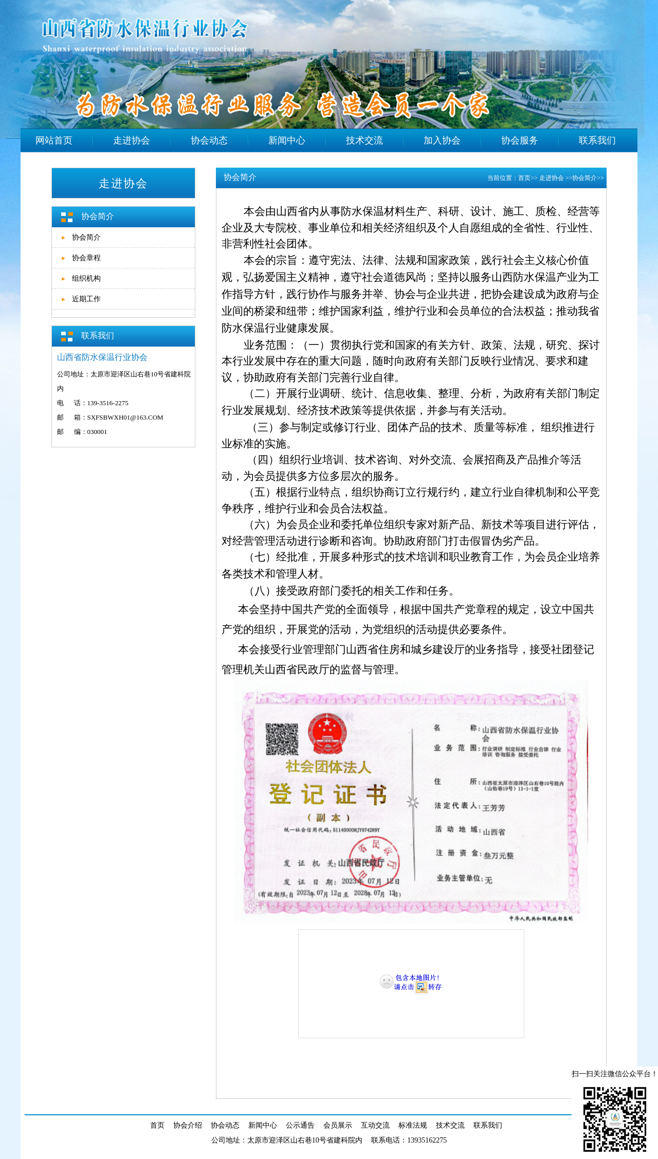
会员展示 (337, 1125)
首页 (524, 178)
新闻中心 (262, 1125)
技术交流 (450, 1125)
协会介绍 (187, 1125)
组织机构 (86, 278)
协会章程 (86, 258)
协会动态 (225, 1125)
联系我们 (487, 1125)
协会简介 (86, 237)
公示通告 (300, 1125)
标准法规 (412, 1125)
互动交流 (375, 1125)
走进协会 (552, 178)
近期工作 (86, 299)
